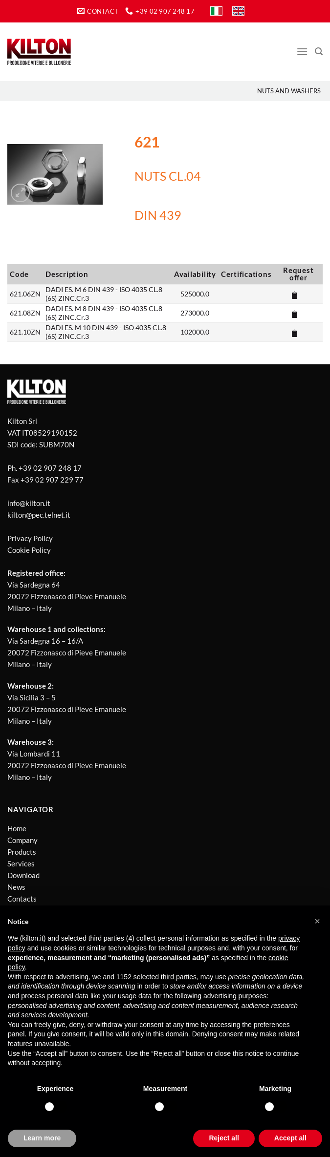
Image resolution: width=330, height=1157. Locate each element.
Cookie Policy (29, 550)
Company (22, 840)
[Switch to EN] (238, 11)
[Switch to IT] (216, 11)
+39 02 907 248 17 (50, 467)
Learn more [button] (42, 1138)
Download (23, 875)
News (16, 887)
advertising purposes (234, 996)
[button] (317, 921)
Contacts (22, 898)
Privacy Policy (30, 538)
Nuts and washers (289, 91)
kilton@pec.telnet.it (38, 514)
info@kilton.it (28, 503)
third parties (179, 977)
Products (21, 851)
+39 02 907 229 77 (52, 479)
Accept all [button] (290, 1138)
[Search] (319, 51)
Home (16, 828)
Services (21, 863)
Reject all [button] (224, 1138)
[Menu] (302, 51)
